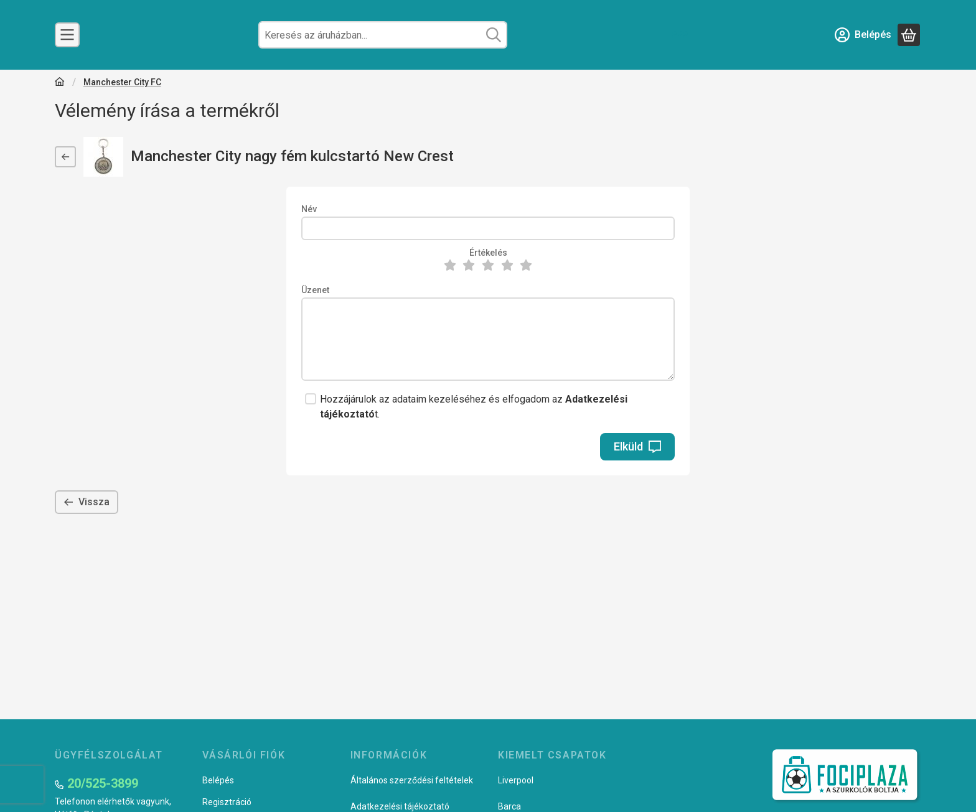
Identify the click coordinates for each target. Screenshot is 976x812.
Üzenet (315, 290)
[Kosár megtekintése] (908, 34)
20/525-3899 (102, 783)
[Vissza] (65, 156)
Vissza (86, 502)
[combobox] (382, 35)
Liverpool (515, 780)
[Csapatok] (67, 34)
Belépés (218, 780)
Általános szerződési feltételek (411, 780)
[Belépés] (863, 34)
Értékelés (488, 253)
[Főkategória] (60, 83)
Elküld (637, 446)
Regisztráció (226, 802)
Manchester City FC (122, 82)
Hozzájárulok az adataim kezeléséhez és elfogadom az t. (473, 406)
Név (309, 209)
